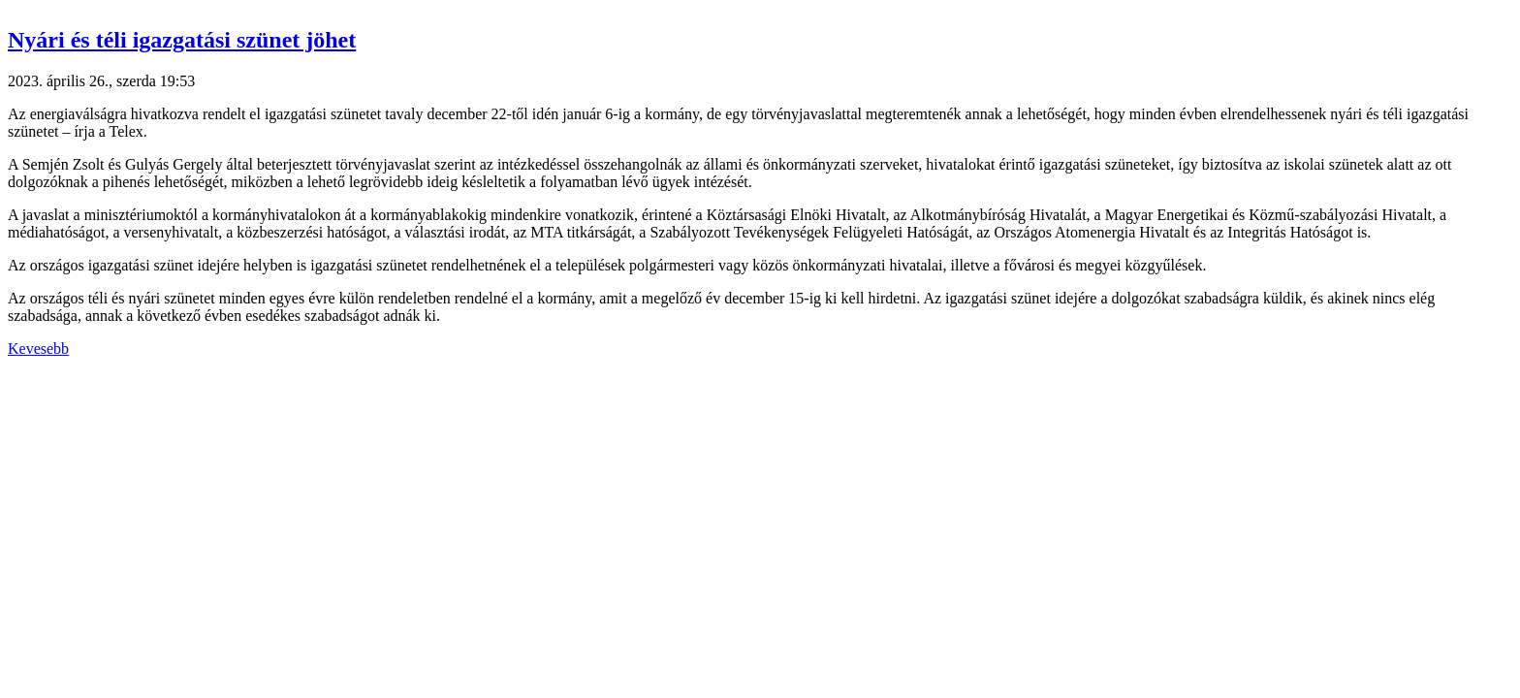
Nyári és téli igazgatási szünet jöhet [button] (182, 39)
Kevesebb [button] (38, 348)
